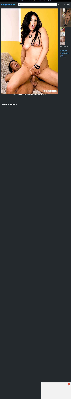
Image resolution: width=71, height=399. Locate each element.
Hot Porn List (30, 0)
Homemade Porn (38, 0)
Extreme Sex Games (49, 0)
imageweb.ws (8, 4)
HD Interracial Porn (65, 53)
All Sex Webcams (21, 0)
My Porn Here (63, 50)
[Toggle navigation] (68, 4)
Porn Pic (62, 55)
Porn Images (63, 56)
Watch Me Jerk (63, 52)
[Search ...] (37, 4)
